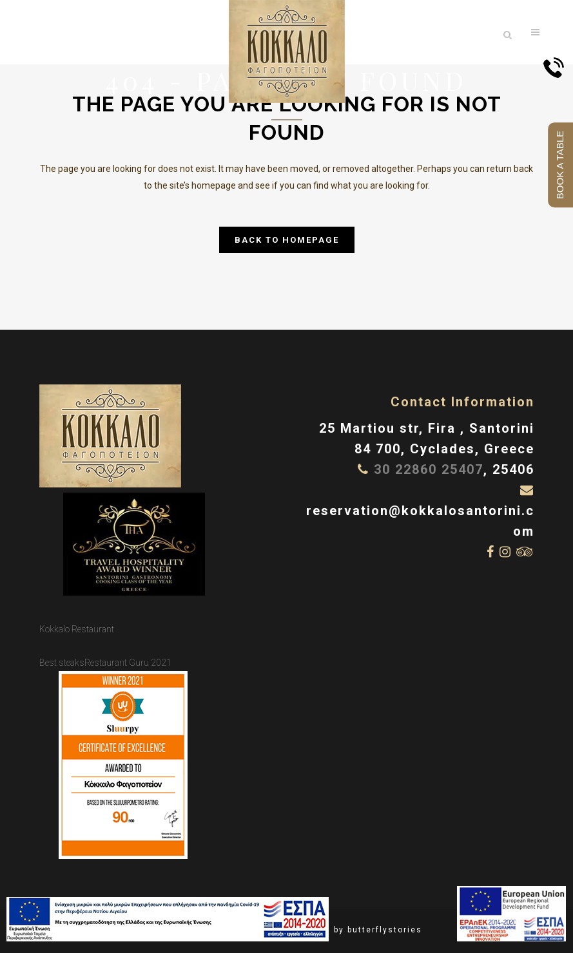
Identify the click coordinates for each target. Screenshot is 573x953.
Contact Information (462, 402)
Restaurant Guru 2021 (127, 662)
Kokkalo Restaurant (76, 629)
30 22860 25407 (428, 469)
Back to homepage (287, 240)
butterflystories (384, 929)
